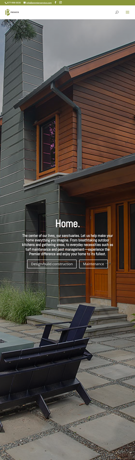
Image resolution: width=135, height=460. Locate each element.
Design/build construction (52, 264)
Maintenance (93, 264)
